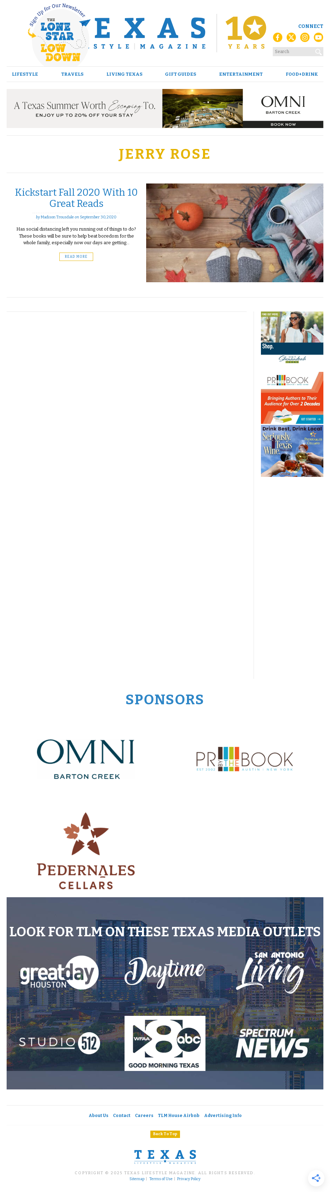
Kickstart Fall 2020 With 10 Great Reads (76, 198)
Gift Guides (180, 74)
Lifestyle (25, 74)
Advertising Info (223, 1115)
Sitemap (136, 1179)
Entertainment (241, 74)
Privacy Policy (189, 1179)
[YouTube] (318, 39)
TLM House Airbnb (179, 1115)
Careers (144, 1115)
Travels (72, 74)
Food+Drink (302, 74)
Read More (76, 257)
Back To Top (165, 1134)
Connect (310, 26)
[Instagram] (305, 39)
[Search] (318, 50)
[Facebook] (278, 39)
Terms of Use (161, 1179)
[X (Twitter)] (291, 39)
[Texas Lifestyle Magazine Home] (165, 33)
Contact (121, 1115)
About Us (98, 1115)
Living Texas (124, 74)
